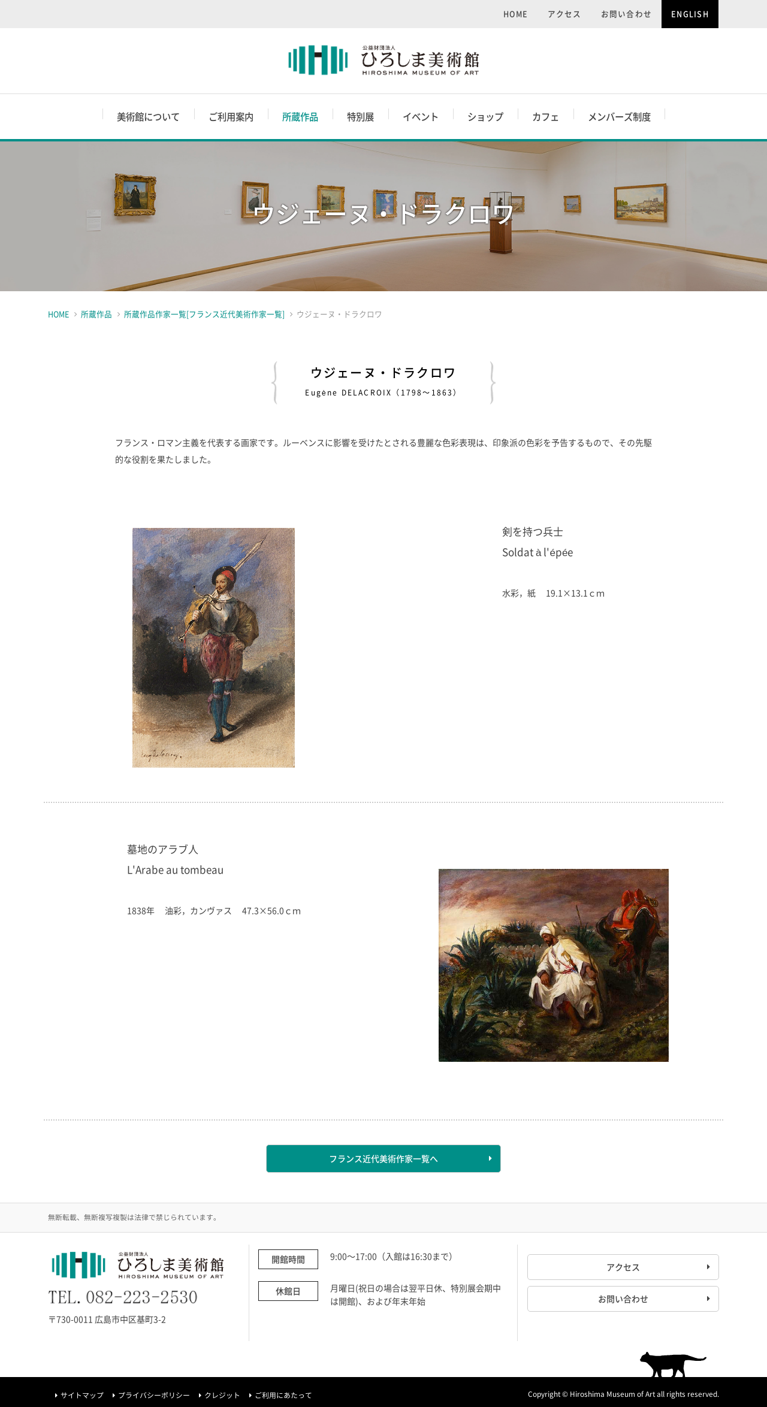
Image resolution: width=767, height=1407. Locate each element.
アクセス (565, 13)
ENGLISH (690, 13)
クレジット (222, 1395)
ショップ (485, 116)
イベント (421, 116)
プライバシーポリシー (154, 1395)
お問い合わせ (627, 13)
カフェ (545, 116)
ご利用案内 (231, 116)
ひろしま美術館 (384, 61)
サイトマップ (82, 1395)
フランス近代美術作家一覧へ (383, 1158)
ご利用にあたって (283, 1395)
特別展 (360, 116)
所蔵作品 (300, 116)
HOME (516, 13)
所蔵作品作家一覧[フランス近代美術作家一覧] (204, 313)
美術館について (148, 116)
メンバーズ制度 (619, 116)
